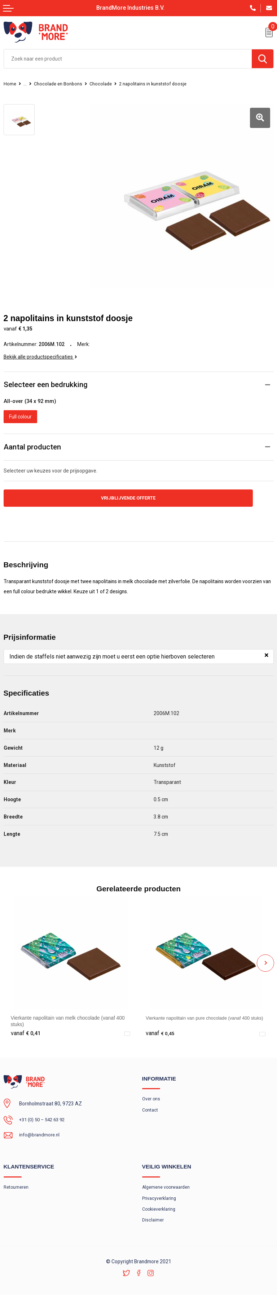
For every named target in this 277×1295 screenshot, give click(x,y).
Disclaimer (153, 1215)
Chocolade (103, 84)
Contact (150, 1103)
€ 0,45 (160, 1026)
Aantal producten (32, 438)
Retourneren (16, 1181)
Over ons (151, 1092)
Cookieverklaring (159, 1204)
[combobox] (128, 58)
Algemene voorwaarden (167, 1181)
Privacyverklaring (159, 1192)
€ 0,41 (25, 1026)
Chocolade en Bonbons (59, 84)
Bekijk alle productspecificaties (40, 349)
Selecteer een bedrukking (46, 376)
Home (10, 84)
